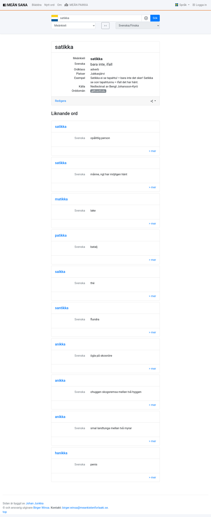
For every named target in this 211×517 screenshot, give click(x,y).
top (5, 512)
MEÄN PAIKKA (76, 5)
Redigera (60, 101)
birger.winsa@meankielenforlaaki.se (85, 507)
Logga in (199, 5)
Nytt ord (49, 5)
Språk (181, 5)
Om (59, 5)
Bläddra (36, 5)
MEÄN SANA (15, 5)
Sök (155, 18)
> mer (152, 151)
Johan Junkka (35, 503)
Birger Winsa (41, 507)
